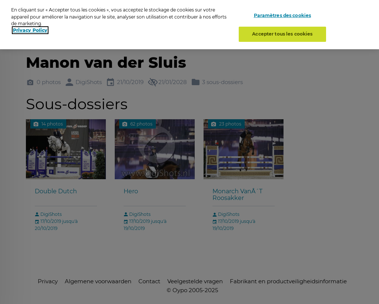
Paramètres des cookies (282, 14)
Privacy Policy (30, 28)
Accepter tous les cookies (282, 32)
